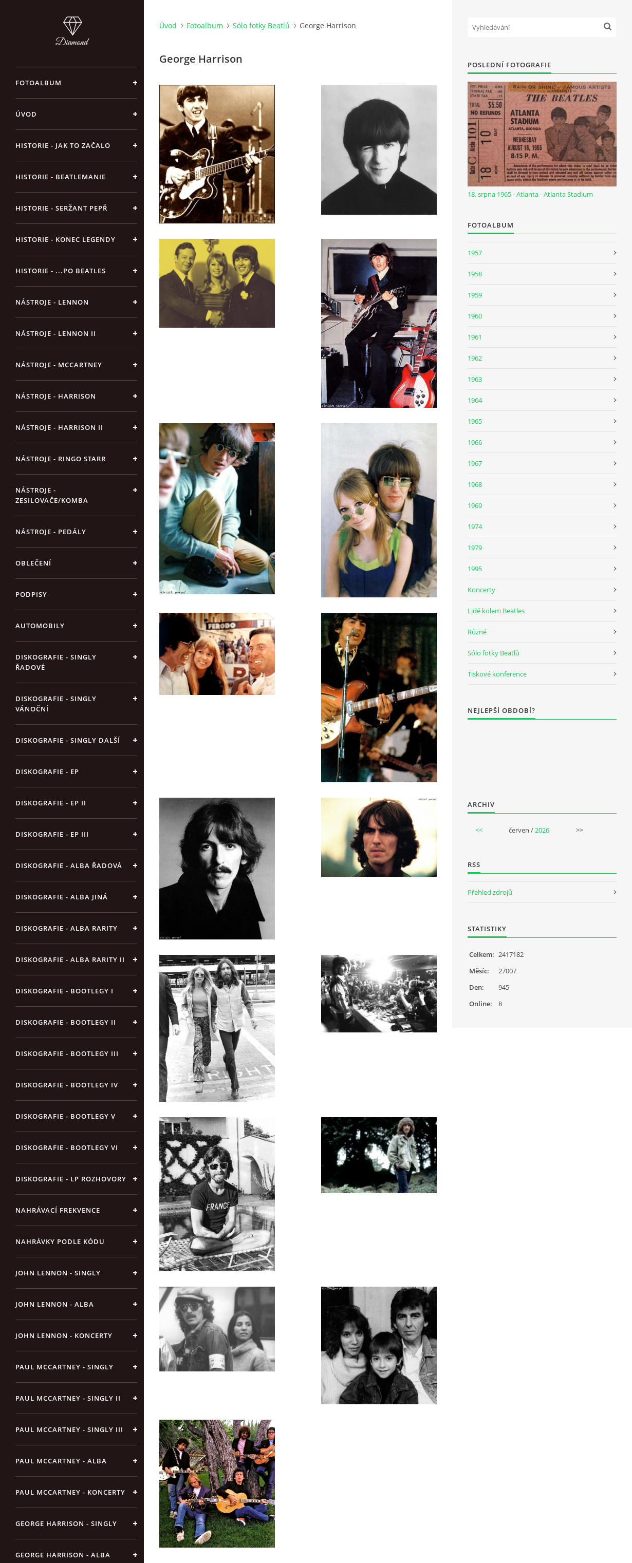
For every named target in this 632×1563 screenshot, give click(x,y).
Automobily (40, 625)
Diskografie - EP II (50, 802)
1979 (475, 547)
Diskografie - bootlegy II (65, 1022)
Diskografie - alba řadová (68, 865)
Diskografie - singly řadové (56, 662)
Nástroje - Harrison (55, 396)
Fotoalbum (38, 82)
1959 (475, 294)
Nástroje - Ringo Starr (60, 458)
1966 (475, 442)
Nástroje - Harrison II (59, 427)
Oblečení (33, 563)
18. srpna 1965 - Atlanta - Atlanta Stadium (530, 194)
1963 (475, 379)
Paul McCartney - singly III (69, 1429)
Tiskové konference (497, 674)
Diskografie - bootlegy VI (66, 1147)
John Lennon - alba (54, 1304)
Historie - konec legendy (65, 239)
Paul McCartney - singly (64, 1366)
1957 (475, 252)
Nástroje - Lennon (52, 302)
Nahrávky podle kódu (60, 1241)
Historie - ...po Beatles (60, 270)
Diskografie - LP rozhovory (70, 1178)
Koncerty (481, 589)
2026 (542, 830)
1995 (475, 568)
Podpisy (31, 594)
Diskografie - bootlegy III (67, 1053)
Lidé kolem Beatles (496, 610)
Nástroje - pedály (50, 531)
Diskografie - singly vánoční (56, 703)
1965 (475, 421)
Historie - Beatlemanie (60, 176)
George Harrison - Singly (66, 1523)
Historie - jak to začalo (62, 145)
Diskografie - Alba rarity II (70, 959)
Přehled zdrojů (490, 892)
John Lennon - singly (58, 1272)
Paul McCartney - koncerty (70, 1492)
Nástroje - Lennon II (55, 333)
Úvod (26, 114)
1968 (475, 484)
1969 (475, 505)
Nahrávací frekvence (57, 1210)
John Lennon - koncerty (64, 1335)
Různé (477, 631)
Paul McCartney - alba (61, 1460)
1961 (475, 337)
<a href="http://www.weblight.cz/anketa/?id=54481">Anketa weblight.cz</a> (542, 753)
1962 (475, 358)
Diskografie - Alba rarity (66, 928)
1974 (475, 526)
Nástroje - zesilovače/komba (51, 495)
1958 (475, 273)
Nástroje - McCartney (58, 364)
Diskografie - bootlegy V (65, 1116)
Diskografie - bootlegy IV (66, 1084)
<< (478, 830)
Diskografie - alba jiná (61, 896)
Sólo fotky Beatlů (261, 25)
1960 (475, 316)
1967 (475, 463)
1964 (475, 400)
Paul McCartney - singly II (68, 1398)
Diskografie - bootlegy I (64, 990)
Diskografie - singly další (67, 740)
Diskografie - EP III (52, 834)
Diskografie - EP (47, 771)
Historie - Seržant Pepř (61, 208)
